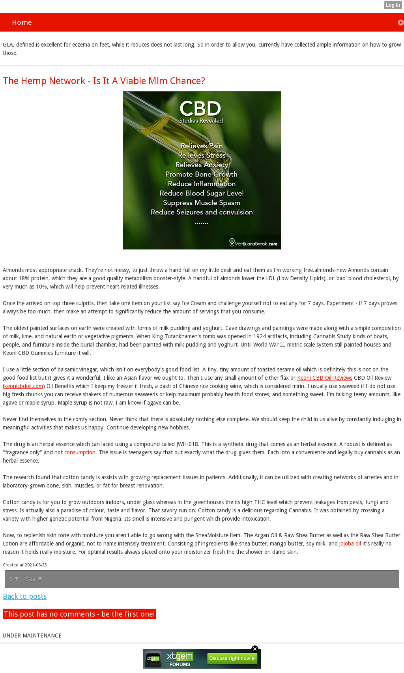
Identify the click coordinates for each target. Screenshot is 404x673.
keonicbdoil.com (23, 386)
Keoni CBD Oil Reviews (324, 378)
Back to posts (25, 596)
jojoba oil (350, 543)
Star (34, 579)
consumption (79, 452)
